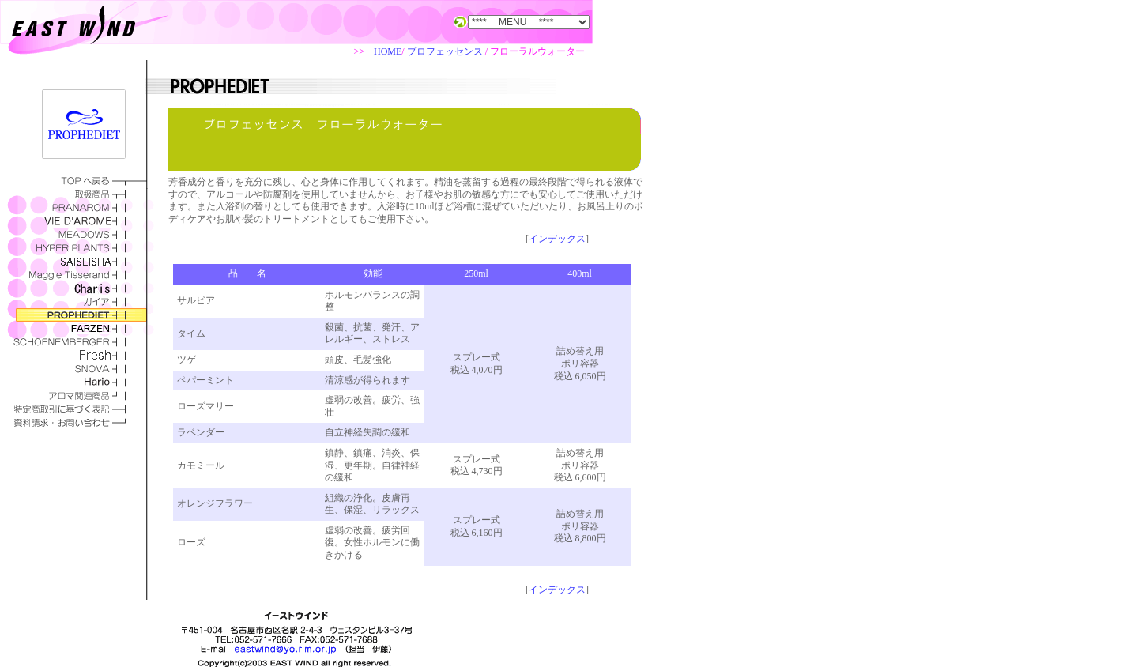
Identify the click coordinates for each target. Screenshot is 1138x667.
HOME (387, 51)
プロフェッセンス (445, 51)
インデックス (557, 238)
